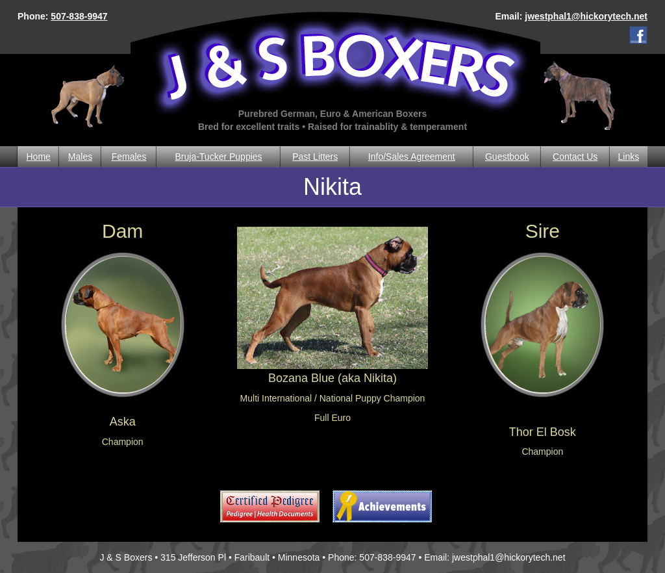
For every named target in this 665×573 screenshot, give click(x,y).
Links (629, 156)
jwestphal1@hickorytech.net (586, 16)
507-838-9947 (79, 16)
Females (129, 156)
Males (80, 156)
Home (38, 156)
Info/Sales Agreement (411, 156)
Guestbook (507, 156)
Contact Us (575, 156)
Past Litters (315, 156)
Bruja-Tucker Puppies (218, 156)
